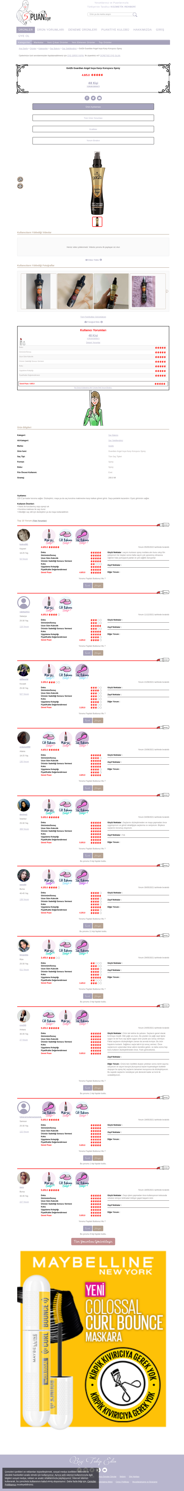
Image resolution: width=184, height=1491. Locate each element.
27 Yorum (24, 1040)
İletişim (123, 1476)
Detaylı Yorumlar (93, 342)
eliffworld (24, 679)
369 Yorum (24, 829)
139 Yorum (24, 899)
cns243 (23, 1025)
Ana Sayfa (23, 48)
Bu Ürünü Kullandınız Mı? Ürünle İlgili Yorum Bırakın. (93, 388)
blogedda (24, 955)
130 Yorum (24, 761)
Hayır (98, 585)
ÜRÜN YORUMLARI (50, 29)
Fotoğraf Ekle (92, 322)
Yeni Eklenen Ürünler (83, 42)
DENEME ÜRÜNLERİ (82, 29)
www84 (23, 885)
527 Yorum (24, 694)
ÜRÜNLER (25, 29)
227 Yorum (24, 1202)
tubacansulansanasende (31, 1117)
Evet (87, 585)
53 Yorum (24, 559)
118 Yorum (24, 627)
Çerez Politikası (122, 1482)
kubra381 (24, 544)
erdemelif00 (25, 747)
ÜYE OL (23, 36)
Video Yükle (92, 260)
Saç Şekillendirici (69, 48)
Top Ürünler (105, 42)
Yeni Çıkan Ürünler (57, 42)
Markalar (39, 42)
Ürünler (33, 48)
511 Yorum (24, 970)
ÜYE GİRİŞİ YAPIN (75, 56)
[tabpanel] (97, 183)
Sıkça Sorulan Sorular (107, 1476)
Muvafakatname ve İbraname (144, 1482)
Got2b (111, 446)
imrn (22, 1187)
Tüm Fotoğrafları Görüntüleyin (93, 317)
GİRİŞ (160, 29)
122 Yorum (24, 1132)
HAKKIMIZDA (142, 29)
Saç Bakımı (55, 48)
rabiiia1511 (25, 612)
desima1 (23, 814)
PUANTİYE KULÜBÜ (115, 29)
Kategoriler (24, 42)
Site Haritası (134, 1476)
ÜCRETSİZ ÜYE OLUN (110, 56)
